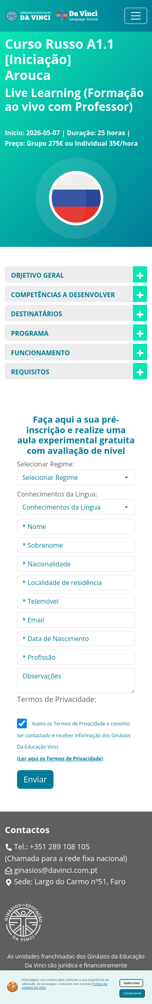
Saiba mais (131, 983)
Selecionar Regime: (45, 464)
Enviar (35, 779)
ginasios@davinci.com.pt (56, 870)
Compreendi (132, 993)
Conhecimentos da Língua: (57, 494)
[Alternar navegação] (135, 16)
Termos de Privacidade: (56, 699)
